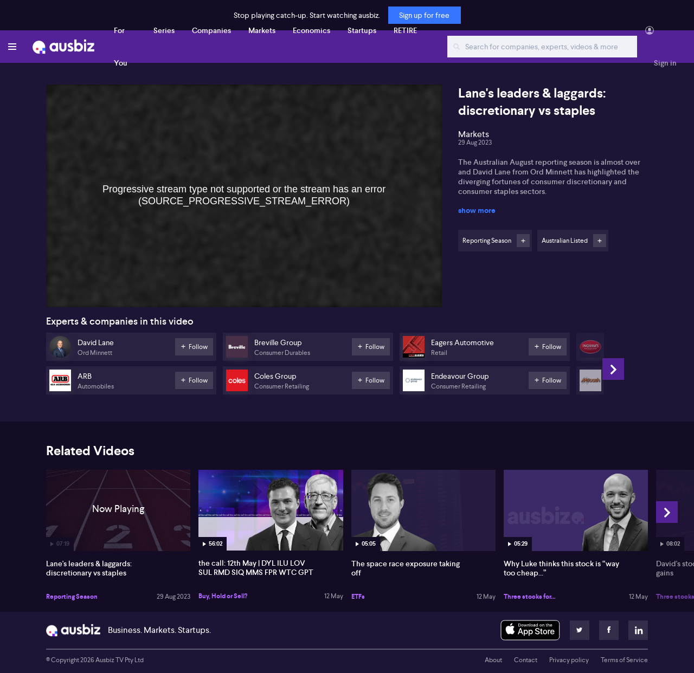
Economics (311, 30)
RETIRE (405, 30)
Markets (261, 30)
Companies (211, 30)
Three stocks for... (530, 596)
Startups (362, 30)
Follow (523, 240)
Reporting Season (72, 596)
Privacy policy (569, 660)
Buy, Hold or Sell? (222, 596)
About (493, 660)
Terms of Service (624, 660)
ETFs (358, 596)
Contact (525, 660)
